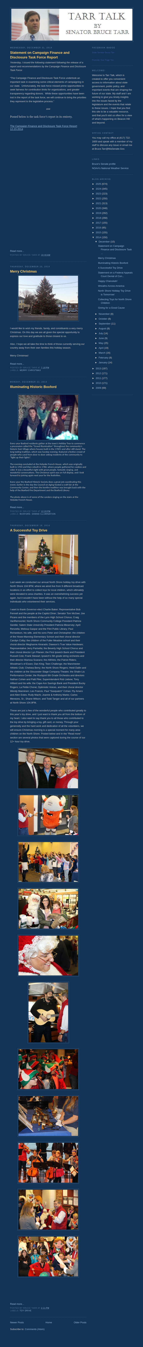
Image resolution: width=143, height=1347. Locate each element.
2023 (99, 193)
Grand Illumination (44, 514)
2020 (99, 208)
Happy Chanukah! (107, 281)
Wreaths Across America (111, 285)
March (102, 352)
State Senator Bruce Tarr (103, 52)
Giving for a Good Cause (111, 307)
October (103, 318)
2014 (99, 237)
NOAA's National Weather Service (110, 168)
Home (49, 1322)
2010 (99, 383)
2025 (99, 184)
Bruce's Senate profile (104, 164)
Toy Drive (25, 1311)
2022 (99, 198)
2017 (99, 222)
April (101, 348)
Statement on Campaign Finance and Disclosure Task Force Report (39, 55)
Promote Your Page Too (103, 60)
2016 (99, 227)
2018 (99, 217)
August (103, 328)
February (104, 357)
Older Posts (80, 1322)
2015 (99, 232)
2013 (99, 368)
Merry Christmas (23, 271)
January (103, 362)
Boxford (25, 514)
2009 (99, 387)
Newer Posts (17, 1322)
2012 (99, 373)
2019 (99, 213)
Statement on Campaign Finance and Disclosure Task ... (115, 250)
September (105, 323)
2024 (99, 188)
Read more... (17, 251)
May (101, 343)
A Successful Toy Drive (28, 530)
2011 (99, 378)
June (102, 338)
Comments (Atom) (35, 1329)
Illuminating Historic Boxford (33, 387)
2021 (99, 203)
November (105, 314)
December (105, 241)
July (101, 333)
